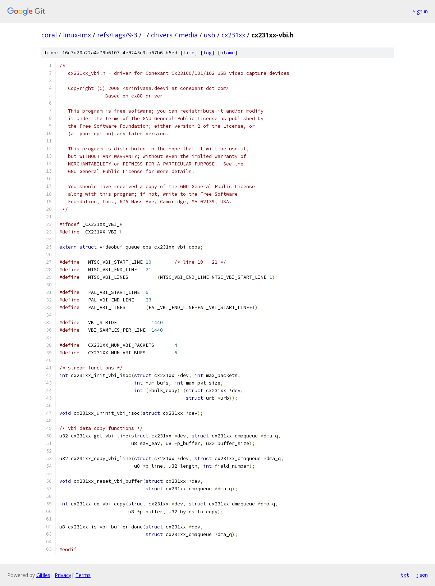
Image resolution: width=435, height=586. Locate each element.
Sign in (420, 11)
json (422, 575)
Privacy (63, 575)
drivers (162, 35)
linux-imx (77, 35)
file (188, 53)
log (207, 53)
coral (49, 35)
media (188, 35)
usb (209, 35)
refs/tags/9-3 (117, 35)
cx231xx (233, 35)
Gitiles (43, 575)
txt (404, 575)
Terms (83, 575)
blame (227, 53)
